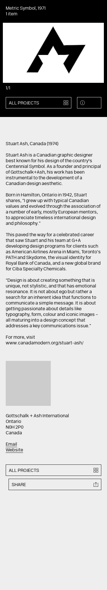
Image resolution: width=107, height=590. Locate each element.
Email (11, 444)
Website (14, 450)
